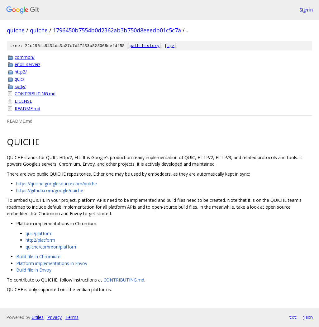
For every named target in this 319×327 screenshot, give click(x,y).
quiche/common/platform (52, 247)
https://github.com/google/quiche (49, 190)
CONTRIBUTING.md (35, 94)
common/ (25, 57)
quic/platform (39, 233)
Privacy (54, 317)
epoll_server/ (27, 64)
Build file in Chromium (38, 256)
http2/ (21, 72)
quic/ (19, 79)
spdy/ (20, 86)
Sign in (306, 10)
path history (145, 45)
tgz (170, 45)
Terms (72, 317)
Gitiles (37, 317)
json (308, 317)
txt (293, 317)
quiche (16, 30)
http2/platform (40, 240)
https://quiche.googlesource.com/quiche (56, 184)
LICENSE (23, 101)
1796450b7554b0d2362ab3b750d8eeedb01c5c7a (117, 30)
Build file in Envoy (33, 270)
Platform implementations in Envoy (51, 263)
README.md (27, 108)
